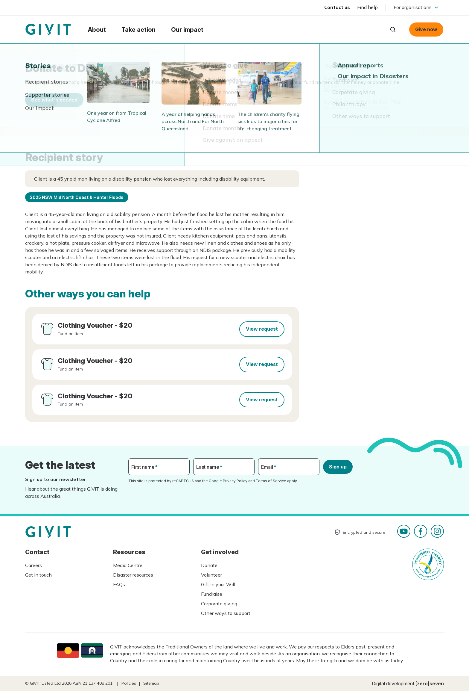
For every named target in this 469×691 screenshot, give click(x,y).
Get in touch (38, 575)
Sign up (338, 467)
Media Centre (127, 565)
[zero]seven (429, 684)
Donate (209, 565)
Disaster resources (133, 575)
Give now (426, 29)
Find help (367, 7)
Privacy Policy (235, 481)
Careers (33, 565)
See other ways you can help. (355, 106)
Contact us (337, 7)
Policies (128, 683)
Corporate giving (219, 604)
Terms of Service (271, 481)
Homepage (48, 30)
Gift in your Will (218, 584)
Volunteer (211, 575)
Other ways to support (225, 613)
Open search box (393, 29)
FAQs (119, 584)
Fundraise (211, 594)
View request (262, 329)
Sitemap (151, 683)
